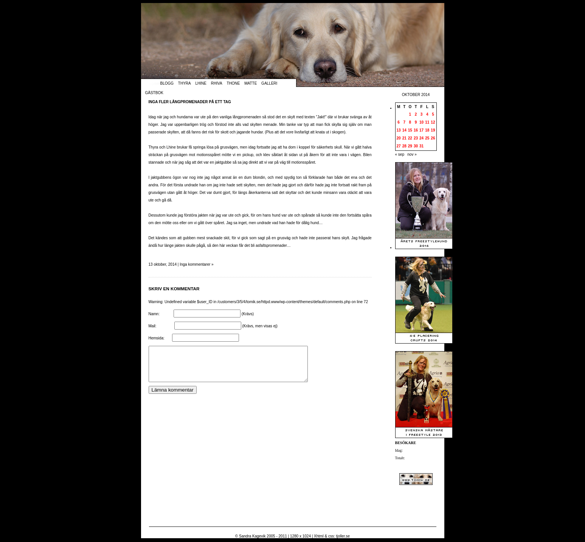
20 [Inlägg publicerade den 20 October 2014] (399, 138)
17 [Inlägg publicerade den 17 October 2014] (421, 130)
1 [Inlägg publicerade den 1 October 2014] (410, 114)
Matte (250, 83)
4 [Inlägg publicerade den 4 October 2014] (427, 114)
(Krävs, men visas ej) (259, 326)
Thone (233, 83)
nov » (411, 154)
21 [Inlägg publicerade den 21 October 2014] (404, 138)
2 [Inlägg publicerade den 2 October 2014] (416, 114)
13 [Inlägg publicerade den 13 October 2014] (399, 130)
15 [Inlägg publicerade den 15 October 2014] (410, 130)
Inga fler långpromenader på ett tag (190, 102)
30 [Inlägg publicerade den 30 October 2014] (416, 146)
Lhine (201, 83)
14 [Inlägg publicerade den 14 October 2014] (404, 130)
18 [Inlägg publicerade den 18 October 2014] (427, 130)
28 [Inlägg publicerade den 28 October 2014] (404, 146)
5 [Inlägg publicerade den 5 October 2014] (433, 114)
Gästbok (154, 93)
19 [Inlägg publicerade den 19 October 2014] (433, 130)
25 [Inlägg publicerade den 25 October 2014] (427, 138)
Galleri (269, 83)
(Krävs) (248, 314)
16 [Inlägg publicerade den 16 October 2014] (416, 130)
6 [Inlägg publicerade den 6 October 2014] (398, 122)
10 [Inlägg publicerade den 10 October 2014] (421, 122)
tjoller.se (343, 536)
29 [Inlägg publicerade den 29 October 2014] (410, 146)
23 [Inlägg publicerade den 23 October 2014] (416, 138)
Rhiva (216, 83)
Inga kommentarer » (197, 264)
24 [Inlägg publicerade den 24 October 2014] (421, 138)
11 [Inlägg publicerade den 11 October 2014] (427, 122)
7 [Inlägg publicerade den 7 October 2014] (404, 122)
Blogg (167, 83)
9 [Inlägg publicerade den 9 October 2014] (416, 122)
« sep (399, 154)
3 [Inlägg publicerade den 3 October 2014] (422, 114)
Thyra (184, 83)
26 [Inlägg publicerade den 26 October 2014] (433, 138)
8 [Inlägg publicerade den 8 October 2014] (410, 122)
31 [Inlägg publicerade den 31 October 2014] (421, 146)
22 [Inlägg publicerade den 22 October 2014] (410, 138)
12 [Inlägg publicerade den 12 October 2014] (433, 122)
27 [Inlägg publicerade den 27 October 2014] (399, 146)
